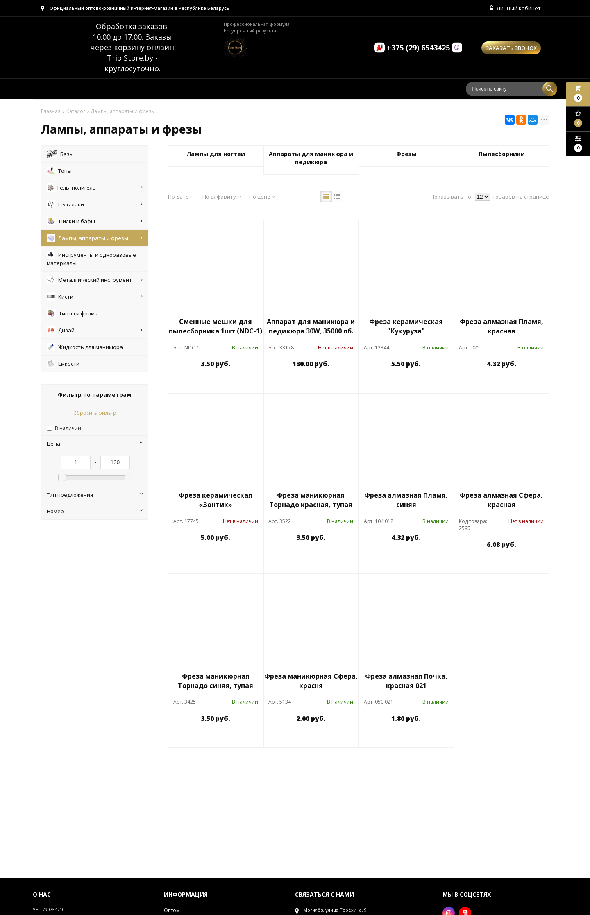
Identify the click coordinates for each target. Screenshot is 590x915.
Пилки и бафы (95, 221)
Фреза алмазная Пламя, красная (501, 326)
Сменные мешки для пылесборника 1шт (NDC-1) (215, 326)
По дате (180, 196)
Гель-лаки (95, 204)
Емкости (63, 364)
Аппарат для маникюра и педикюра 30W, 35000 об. (311, 326)
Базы (60, 154)
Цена (95, 443)
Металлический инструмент (95, 280)
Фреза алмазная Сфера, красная (501, 500)
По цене (262, 196)
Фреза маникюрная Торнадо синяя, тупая (215, 681)
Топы (59, 171)
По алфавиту (221, 196)
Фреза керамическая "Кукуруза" (406, 326)
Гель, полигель (95, 187)
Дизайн (95, 330)
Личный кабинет (515, 8)
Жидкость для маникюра (85, 347)
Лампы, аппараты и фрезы (95, 238)
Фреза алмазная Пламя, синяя (406, 500)
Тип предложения (95, 494)
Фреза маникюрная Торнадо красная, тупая (310, 500)
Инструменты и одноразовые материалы (91, 259)
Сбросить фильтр (94, 413)
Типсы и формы (73, 313)
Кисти (95, 296)
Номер (95, 511)
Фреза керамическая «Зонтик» (215, 500)
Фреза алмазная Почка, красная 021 (406, 681)
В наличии (68, 428)
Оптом (172, 910)
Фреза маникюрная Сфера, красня (311, 681)
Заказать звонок (511, 48)
